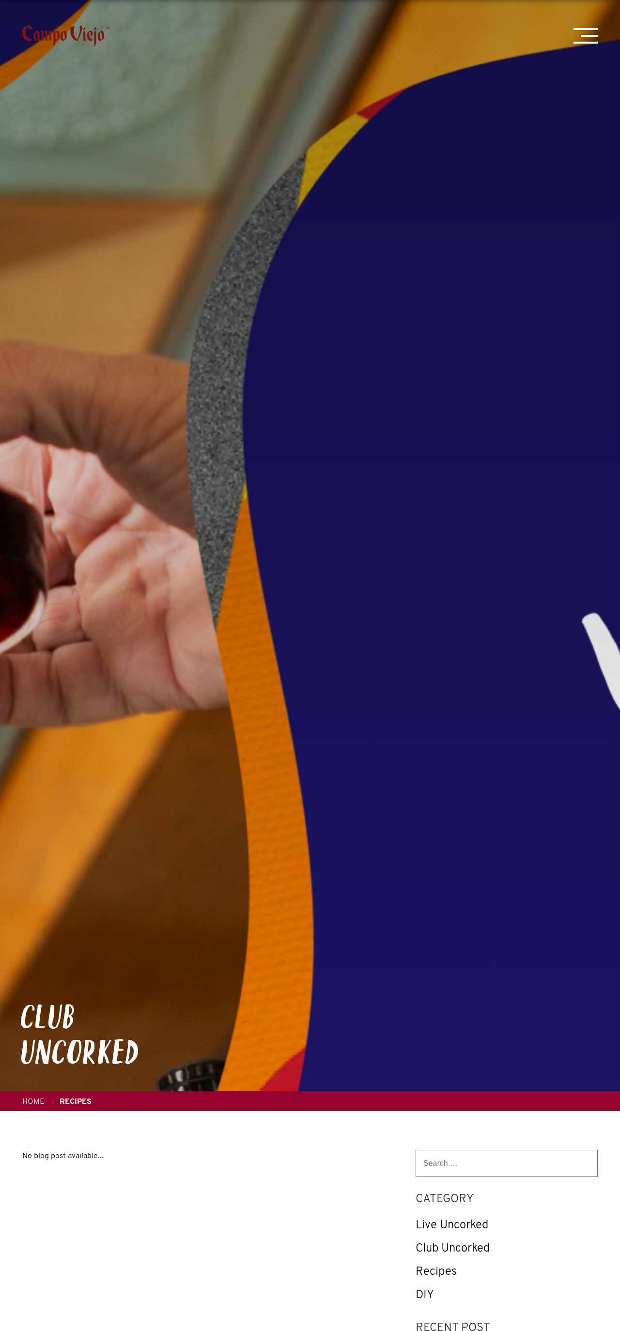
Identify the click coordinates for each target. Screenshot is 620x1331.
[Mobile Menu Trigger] (586, 36)
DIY (425, 1294)
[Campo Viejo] (65, 36)
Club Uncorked (453, 1247)
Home (33, 1101)
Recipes (436, 1271)
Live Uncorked (452, 1224)
